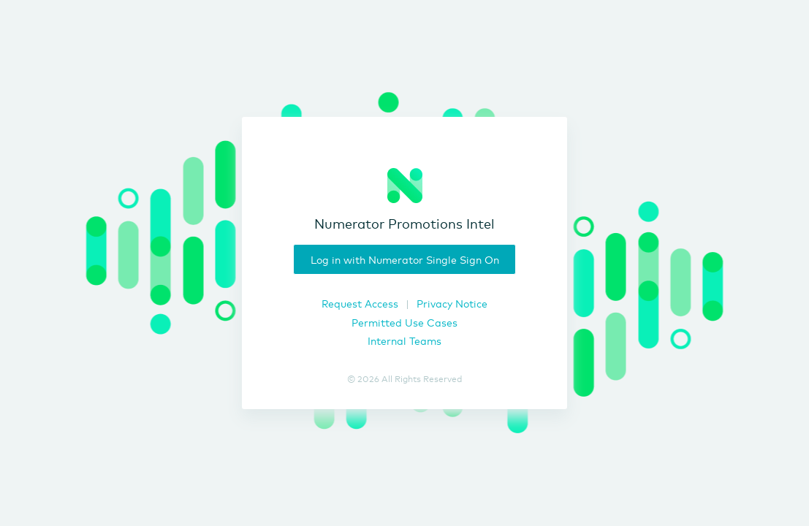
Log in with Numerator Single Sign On (405, 259)
